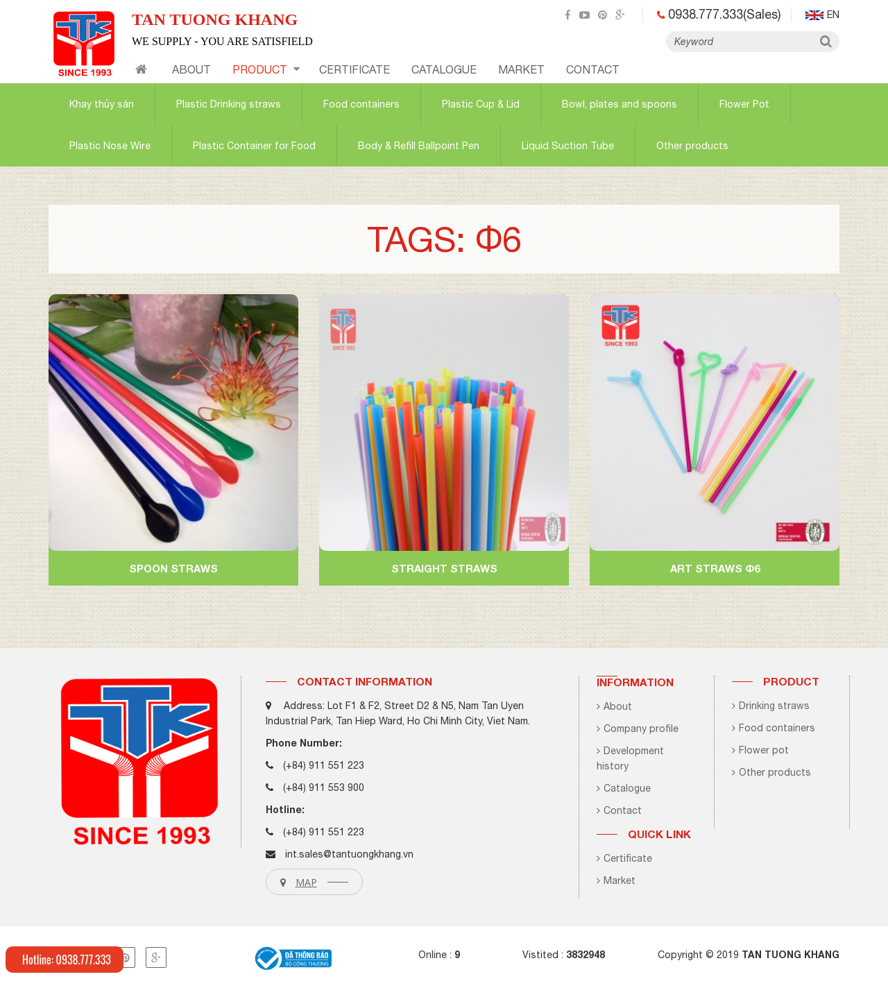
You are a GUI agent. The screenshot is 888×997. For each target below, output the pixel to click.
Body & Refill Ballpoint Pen (418, 145)
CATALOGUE (444, 69)
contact (593, 69)
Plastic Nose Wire (110, 145)
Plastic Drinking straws (228, 104)
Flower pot (760, 750)
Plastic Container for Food (254, 145)
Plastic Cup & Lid (481, 104)
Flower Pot (744, 104)
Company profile (637, 728)
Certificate (624, 858)
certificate (354, 69)
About (191, 69)
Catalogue (624, 788)
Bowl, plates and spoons (619, 104)
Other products (692, 145)
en (822, 14)
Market (521, 69)
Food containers (361, 104)
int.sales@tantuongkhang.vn (349, 854)
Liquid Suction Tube (568, 145)
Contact (619, 810)
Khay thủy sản (101, 104)
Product (266, 69)
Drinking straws (771, 705)
